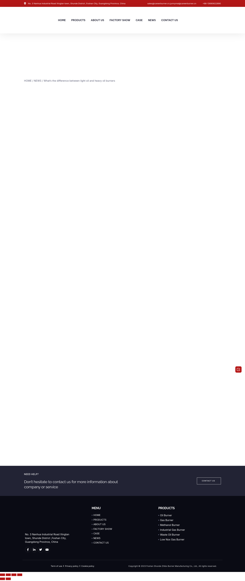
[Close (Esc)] (2, 575)
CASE (139, 20)
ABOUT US (97, 20)
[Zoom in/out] (19, 575)
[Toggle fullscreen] (13, 575)
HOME (62, 20)
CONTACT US (169, 20)
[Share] (8, 575)
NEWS (152, 20)
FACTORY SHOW (120, 20)
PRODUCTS (78, 20)
